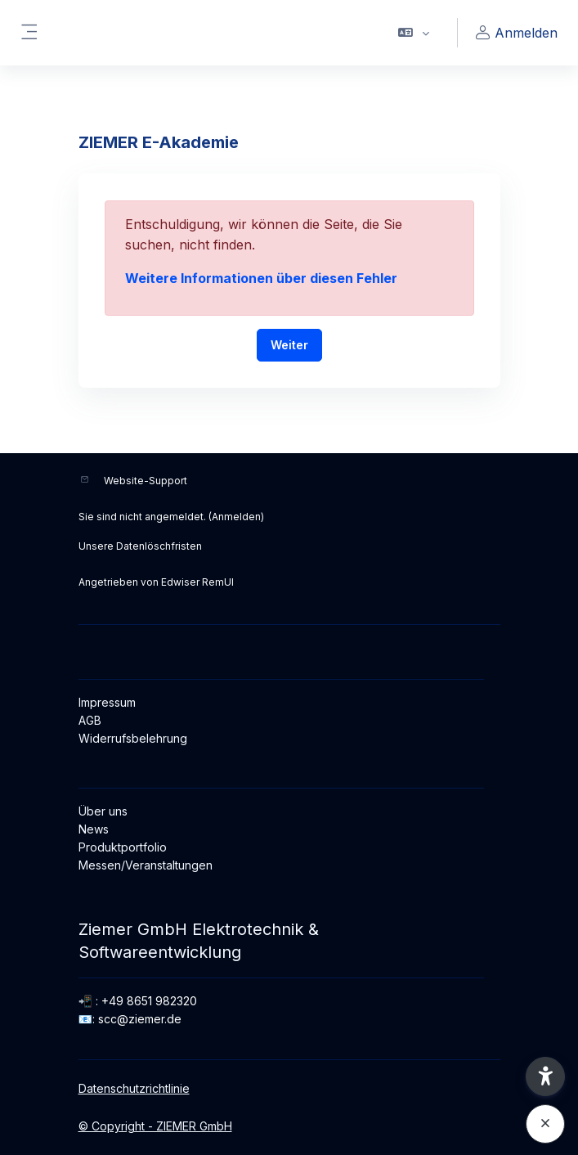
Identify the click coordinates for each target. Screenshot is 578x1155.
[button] (414, 32)
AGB (89, 720)
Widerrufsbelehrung (132, 738)
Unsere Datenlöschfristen (140, 546)
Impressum (107, 702)
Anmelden (236, 516)
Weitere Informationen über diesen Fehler (261, 278)
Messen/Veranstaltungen (145, 865)
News (93, 829)
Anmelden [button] (514, 33)
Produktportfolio (122, 847)
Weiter (289, 345)
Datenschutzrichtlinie (134, 1088)
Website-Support (145, 480)
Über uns (103, 811)
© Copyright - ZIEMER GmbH (155, 1126)
